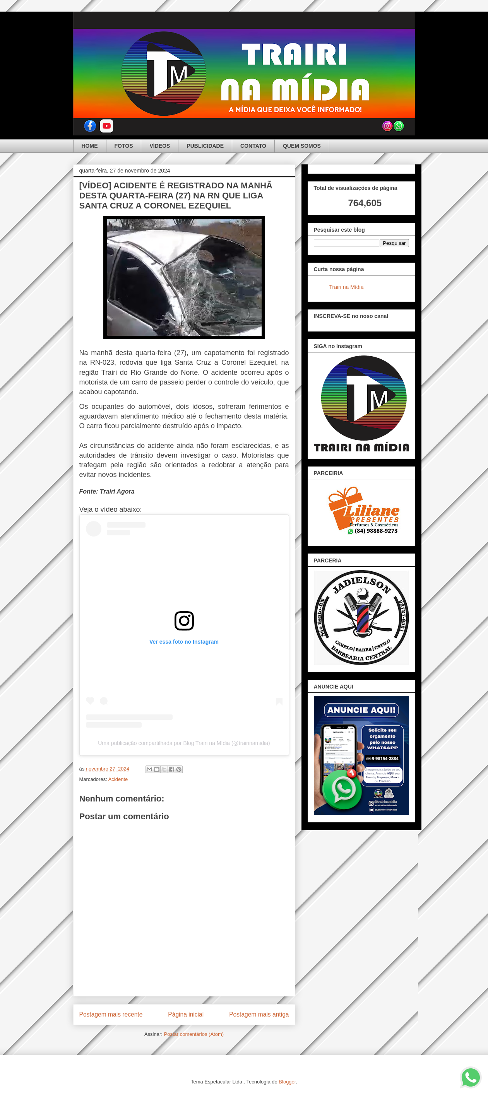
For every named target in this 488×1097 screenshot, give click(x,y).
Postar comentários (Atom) (194, 1034)
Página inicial (186, 1014)
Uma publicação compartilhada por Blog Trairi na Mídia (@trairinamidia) (184, 743)
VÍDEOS (159, 146)
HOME (90, 146)
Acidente (118, 779)
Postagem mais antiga (259, 1014)
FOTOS (124, 146)
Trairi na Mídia (346, 287)
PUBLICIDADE (205, 146)
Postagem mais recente (111, 1014)
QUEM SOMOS (302, 146)
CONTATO (253, 146)
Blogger (287, 1082)
